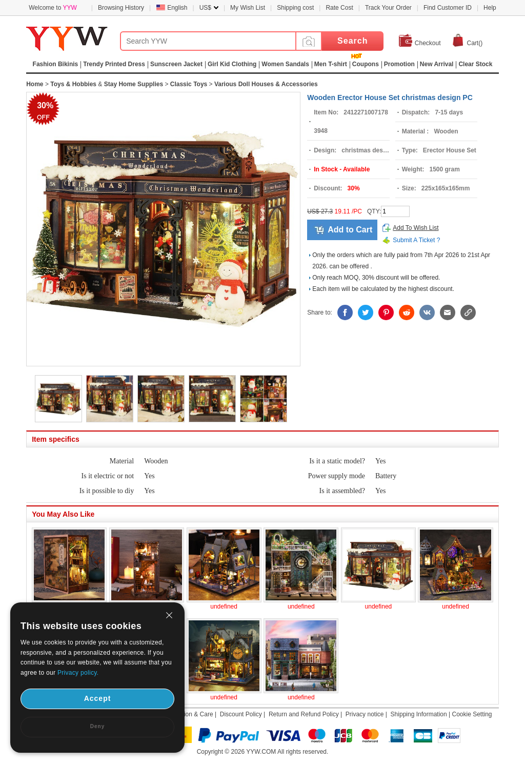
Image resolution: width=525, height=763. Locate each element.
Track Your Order (388, 7)
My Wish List (247, 7)
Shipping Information (419, 714)
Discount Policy (241, 714)
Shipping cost (295, 7)
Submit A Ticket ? (416, 240)
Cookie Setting (472, 714)
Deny (97, 726)
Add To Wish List (415, 227)
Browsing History (121, 7)
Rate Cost (339, 7)
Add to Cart (350, 229)
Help (489, 7)
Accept (97, 698)
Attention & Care (190, 714)
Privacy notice (365, 714)
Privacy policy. (77, 672)
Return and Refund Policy (304, 714)
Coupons (365, 64)
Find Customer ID (447, 7)
